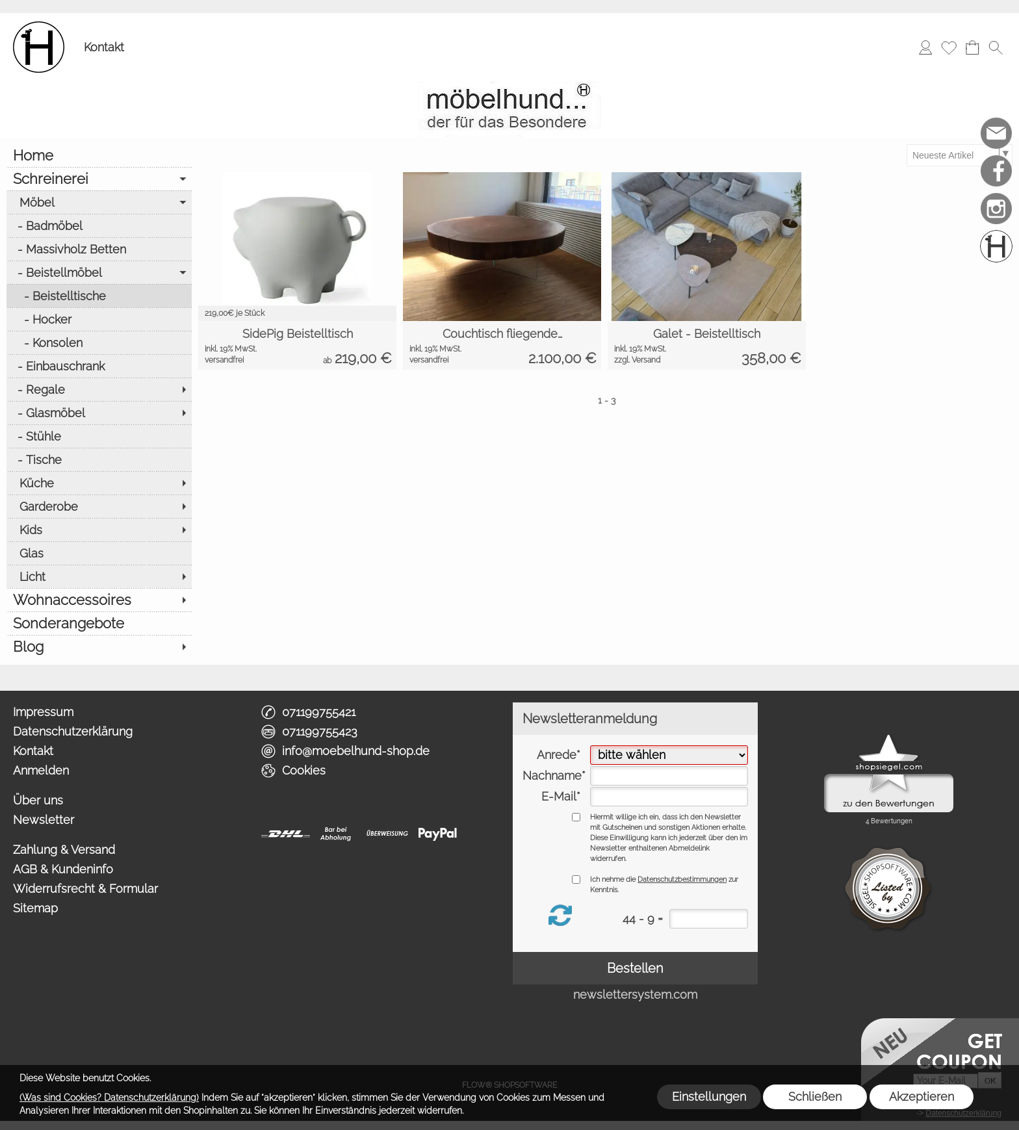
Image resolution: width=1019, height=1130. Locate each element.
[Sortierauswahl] (959, 155)
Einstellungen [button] (709, 1096)
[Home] (99, 155)
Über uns (38, 800)
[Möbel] (99, 202)
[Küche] (99, 482)
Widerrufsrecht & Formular (85, 888)
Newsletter (43, 820)
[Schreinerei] (99, 178)
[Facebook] (996, 171)
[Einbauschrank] (99, 366)
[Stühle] (99, 436)
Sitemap (35, 908)
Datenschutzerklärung (73, 731)
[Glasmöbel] (99, 412)
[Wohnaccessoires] (99, 599)
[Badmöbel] (99, 225)
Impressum (43, 712)
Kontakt (104, 47)
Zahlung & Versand (64, 849)
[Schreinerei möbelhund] (996, 246)
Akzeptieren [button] (921, 1096)
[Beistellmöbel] (99, 272)
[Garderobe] (99, 506)
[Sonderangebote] (99, 623)
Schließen (815, 1096)
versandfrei (224, 360)
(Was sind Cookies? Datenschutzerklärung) (109, 1097)
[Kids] (99, 529)
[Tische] (99, 459)
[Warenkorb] (972, 47)
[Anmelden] (925, 47)
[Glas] (99, 553)
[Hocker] (99, 319)
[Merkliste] (948, 47)
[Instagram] (996, 208)
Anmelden (41, 770)
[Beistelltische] (99, 295)
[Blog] (99, 646)
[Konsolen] (99, 342)
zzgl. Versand (637, 360)
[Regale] (99, 389)
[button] (995, 47)
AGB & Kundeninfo (63, 869)
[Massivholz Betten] (99, 249)
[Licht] (99, 576)
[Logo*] (38, 26)
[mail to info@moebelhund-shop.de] (996, 133)
